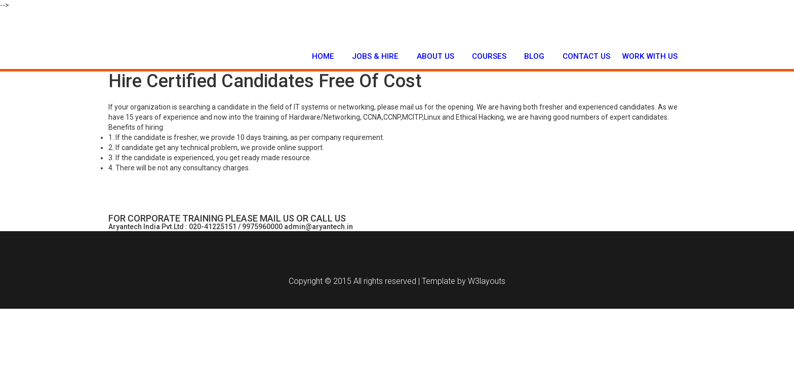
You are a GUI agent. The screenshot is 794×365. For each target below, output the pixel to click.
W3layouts (486, 281)
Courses (489, 56)
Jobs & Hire (375, 56)
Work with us (650, 56)
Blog (534, 56)
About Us (435, 56)
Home (323, 56)
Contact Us (586, 56)
